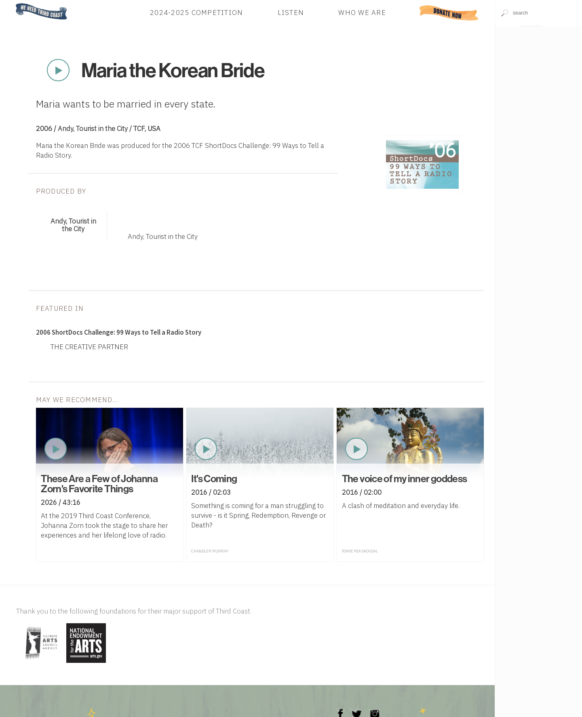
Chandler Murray (209, 551)
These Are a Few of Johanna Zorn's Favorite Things (99, 483)
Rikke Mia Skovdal (360, 551)
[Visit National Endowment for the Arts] (86, 663)
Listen (291, 12)
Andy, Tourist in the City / (95, 128)
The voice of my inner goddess (404, 478)
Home (13, 3)
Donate (449, 12)
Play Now (58, 70)
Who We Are (362, 12)
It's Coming (214, 478)
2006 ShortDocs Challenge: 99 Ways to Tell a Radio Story (118, 332)
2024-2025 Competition (196, 12)
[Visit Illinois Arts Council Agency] (40, 663)
